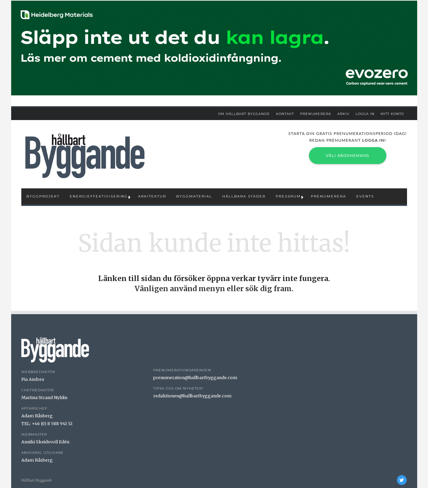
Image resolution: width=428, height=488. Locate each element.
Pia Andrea (32, 379)
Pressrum (288, 196)
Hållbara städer (244, 196)
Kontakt (285, 114)
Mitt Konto (392, 114)
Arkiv (343, 114)
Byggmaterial (194, 196)
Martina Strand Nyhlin (44, 397)
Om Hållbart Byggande (244, 114)
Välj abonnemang (347, 155)
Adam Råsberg (37, 415)
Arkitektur (152, 196)
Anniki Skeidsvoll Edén (45, 441)
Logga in (365, 114)
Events (365, 196)
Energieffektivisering (99, 196)
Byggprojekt (43, 196)
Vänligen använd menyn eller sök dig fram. (214, 288)
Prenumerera (315, 114)
